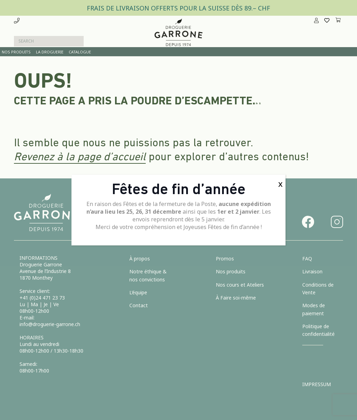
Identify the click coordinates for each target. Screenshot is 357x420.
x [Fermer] (280, 183)
